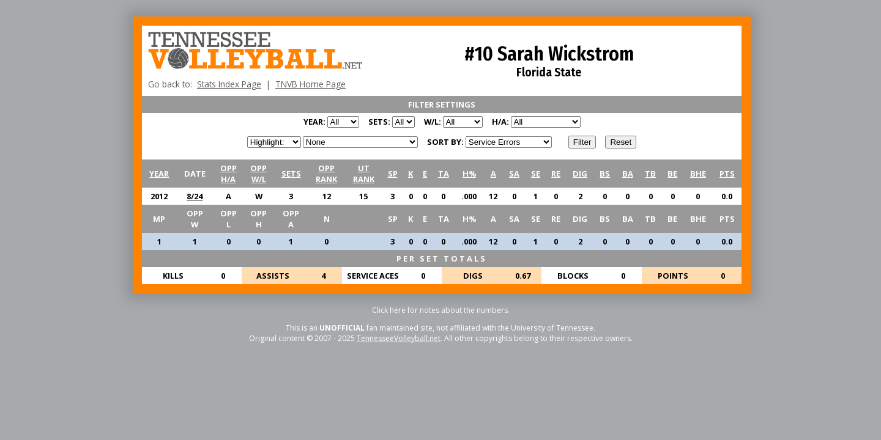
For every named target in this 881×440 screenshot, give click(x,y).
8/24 (195, 196)
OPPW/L (258, 174)
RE (555, 173)
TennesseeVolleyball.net (399, 338)
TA (443, 173)
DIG (580, 173)
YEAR (159, 173)
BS (605, 173)
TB (650, 173)
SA (514, 173)
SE (535, 173)
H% (469, 173)
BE (672, 173)
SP (393, 173)
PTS (727, 173)
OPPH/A (228, 174)
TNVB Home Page (310, 84)
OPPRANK (326, 174)
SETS (291, 173)
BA (627, 173)
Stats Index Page (229, 84)
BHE (698, 173)
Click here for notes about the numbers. (441, 310)
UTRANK (363, 174)
